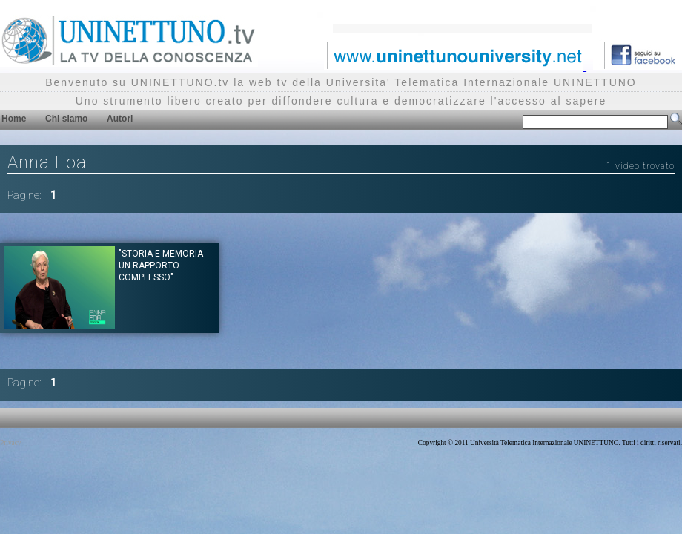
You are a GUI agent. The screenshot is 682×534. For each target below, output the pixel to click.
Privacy (10, 442)
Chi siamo (66, 118)
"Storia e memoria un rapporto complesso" (161, 265)
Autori (120, 118)
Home (13, 118)
